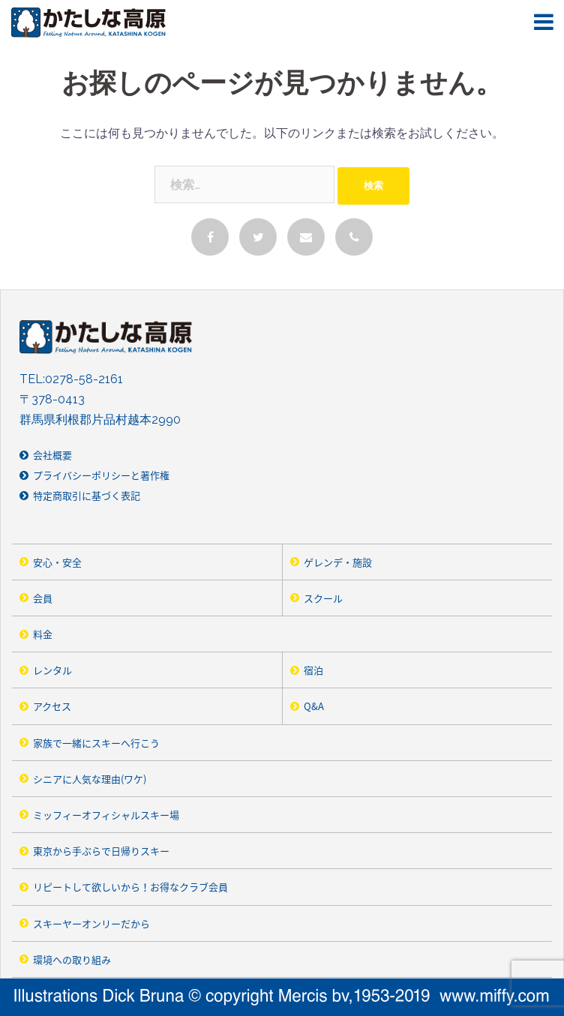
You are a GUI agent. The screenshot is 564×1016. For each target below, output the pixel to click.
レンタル (52, 670)
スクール (323, 598)
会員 (42, 598)
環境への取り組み (72, 959)
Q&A (314, 706)
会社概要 (52, 455)
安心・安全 (57, 562)
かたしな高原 (96, 22)
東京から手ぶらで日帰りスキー (101, 851)
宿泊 (313, 670)
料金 (42, 634)
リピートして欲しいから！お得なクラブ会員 (130, 887)
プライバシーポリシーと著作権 (101, 475)
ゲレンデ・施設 (338, 562)
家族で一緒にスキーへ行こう (96, 743)
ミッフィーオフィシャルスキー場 (106, 815)
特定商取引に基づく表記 (86, 495)
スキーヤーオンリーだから (91, 923)
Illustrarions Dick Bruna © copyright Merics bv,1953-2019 (282, 997)
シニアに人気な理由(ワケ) (89, 779)
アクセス (52, 706)
